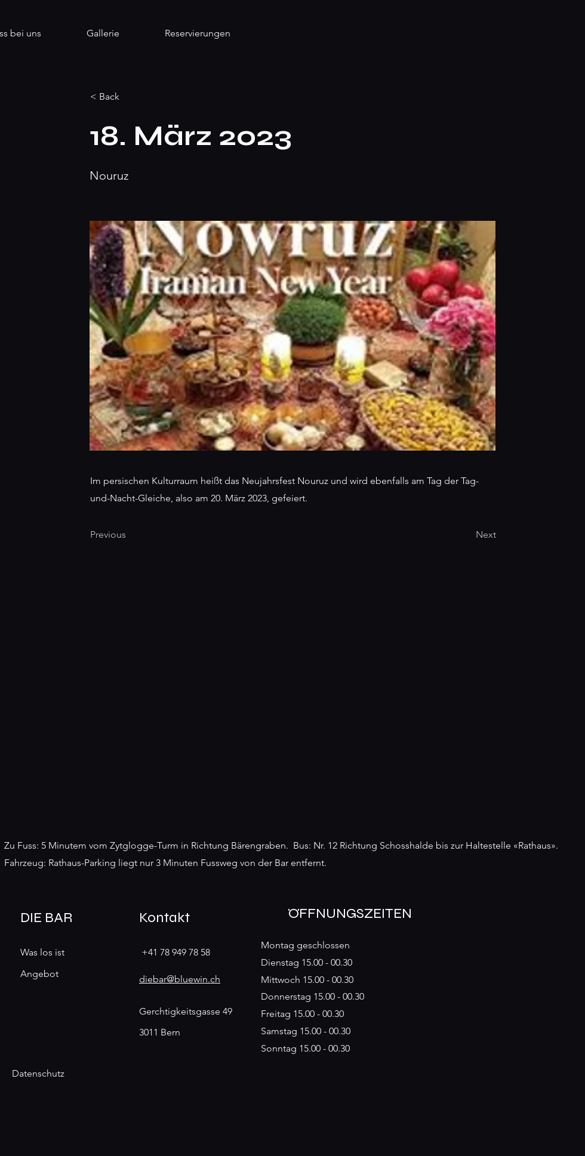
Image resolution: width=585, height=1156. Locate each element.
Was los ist (42, 952)
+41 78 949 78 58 (175, 952)
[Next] (466, 535)
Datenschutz (38, 1073)
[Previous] (129, 535)
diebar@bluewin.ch (179, 979)
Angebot (39, 973)
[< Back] (129, 97)
